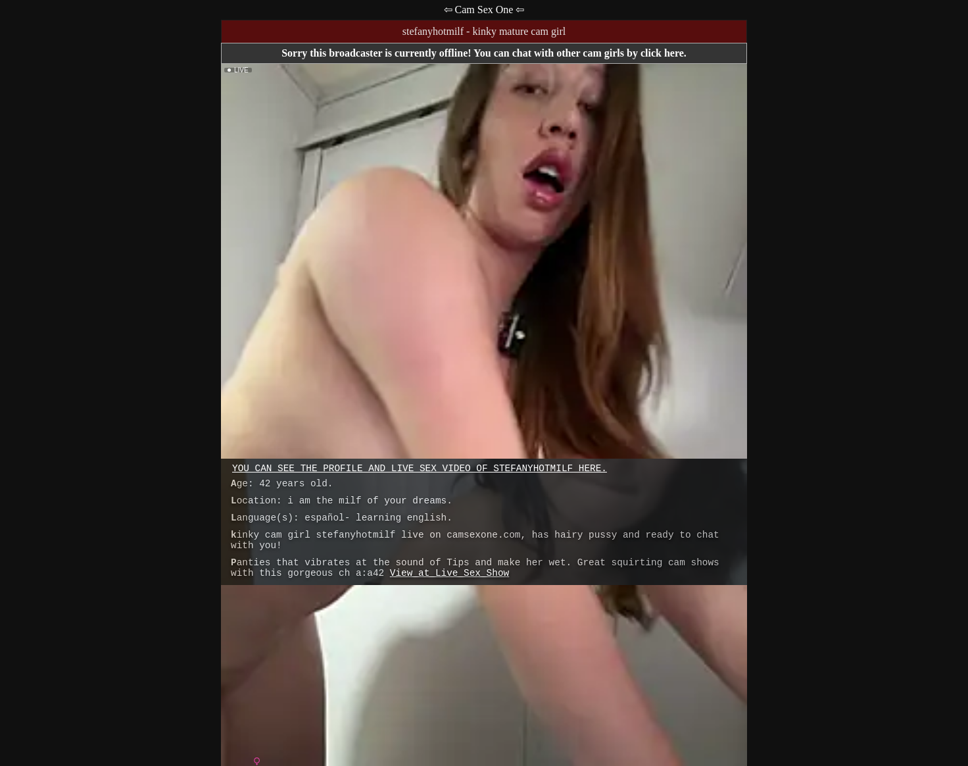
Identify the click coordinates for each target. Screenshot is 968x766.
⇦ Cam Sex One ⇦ (484, 9)
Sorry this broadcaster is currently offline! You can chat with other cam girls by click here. (484, 53)
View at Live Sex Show (449, 573)
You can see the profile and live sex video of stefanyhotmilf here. (419, 468)
